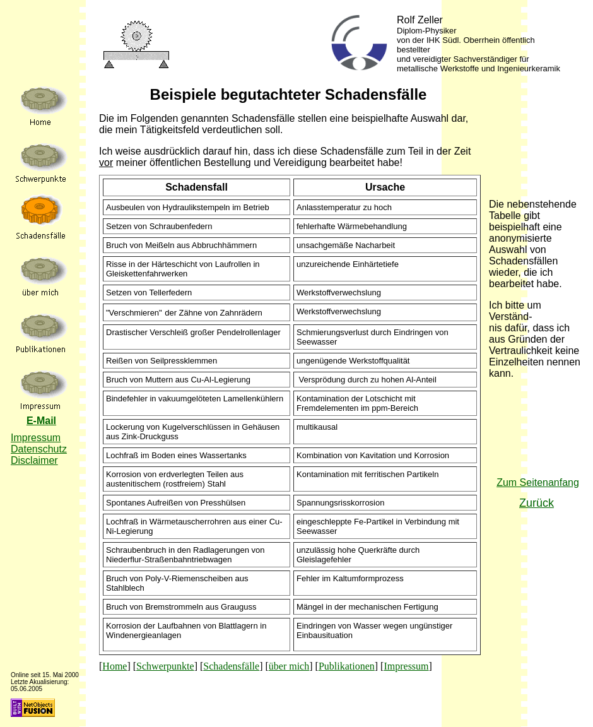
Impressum (406, 666)
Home (114, 666)
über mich (289, 666)
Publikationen (347, 666)
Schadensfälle (231, 666)
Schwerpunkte (165, 666)
